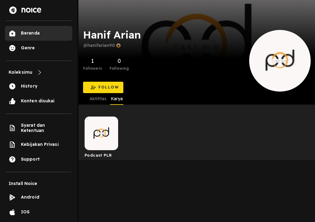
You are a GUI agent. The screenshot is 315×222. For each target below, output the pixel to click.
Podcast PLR (98, 155)
